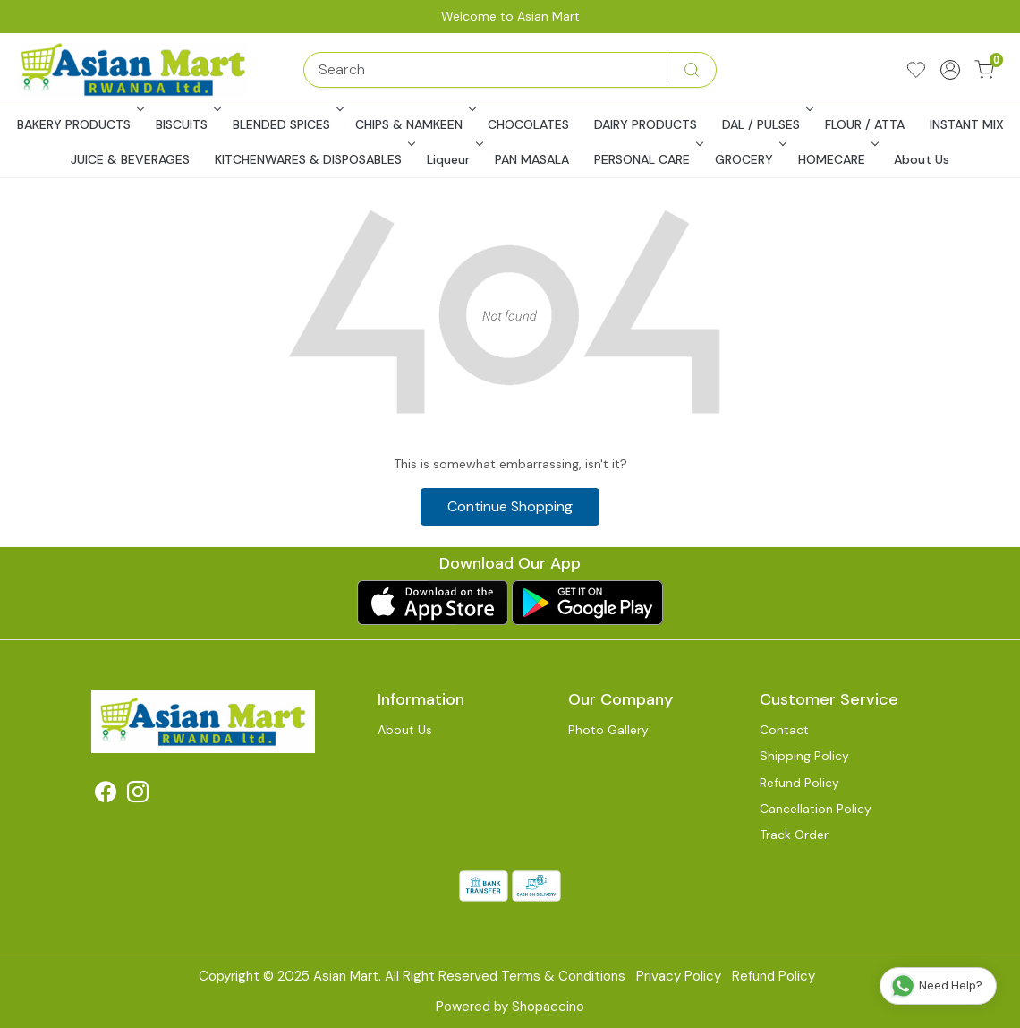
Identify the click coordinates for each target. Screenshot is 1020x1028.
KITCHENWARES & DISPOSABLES (313, 159)
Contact (784, 730)
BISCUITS (186, 124)
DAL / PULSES (766, 124)
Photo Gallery (608, 730)
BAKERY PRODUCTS (78, 124)
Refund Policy (799, 783)
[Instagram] (137, 795)
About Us (921, 159)
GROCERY (749, 159)
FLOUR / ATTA (865, 124)
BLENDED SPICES (286, 124)
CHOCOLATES (528, 124)
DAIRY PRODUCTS (645, 124)
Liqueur (453, 159)
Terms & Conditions (563, 976)
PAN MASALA (532, 159)
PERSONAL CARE (647, 159)
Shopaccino (548, 1006)
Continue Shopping (510, 506)
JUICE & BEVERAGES (130, 159)
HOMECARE (836, 159)
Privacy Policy (678, 976)
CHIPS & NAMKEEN (413, 124)
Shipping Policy (804, 756)
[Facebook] (105, 795)
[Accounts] (950, 70)
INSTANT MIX (967, 124)
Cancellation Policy (815, 809)
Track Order (794, 835)
